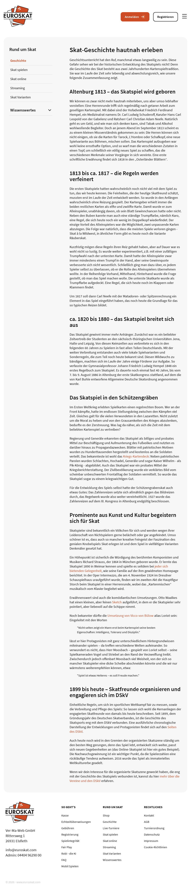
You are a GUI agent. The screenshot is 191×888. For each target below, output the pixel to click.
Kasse (65, 815)
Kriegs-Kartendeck (136, 456)
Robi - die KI (68, 853)
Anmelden (135, 17)
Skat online (18, 79)
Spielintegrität (70, 841)
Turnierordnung (154, 828)
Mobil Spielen (70, 866)
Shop (106, 815)
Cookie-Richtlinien (155, 847)
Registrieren (165, 17)
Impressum (151, 841)
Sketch (117, 602)
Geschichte (18, 60)
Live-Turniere (111, 828)
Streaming (17, 88)
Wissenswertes (23, 110)
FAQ (63, 860)
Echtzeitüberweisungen (76, 822)
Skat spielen (19, 70)
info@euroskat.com (21, 849)
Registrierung (69, 834)
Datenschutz (152, 834)
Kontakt (149, 815)
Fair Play (66, 847)
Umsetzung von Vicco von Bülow (130, 615)
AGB (146, 822)
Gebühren (67, 828)
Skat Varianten (20, 97)
